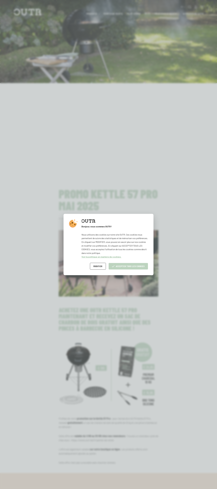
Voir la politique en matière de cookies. (101, 256)
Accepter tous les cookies (128, 266)
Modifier (97, 266)
